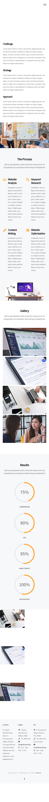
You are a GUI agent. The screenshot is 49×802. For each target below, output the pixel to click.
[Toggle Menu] (44, 4)
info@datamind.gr (24, 744)
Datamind (38, 773)
